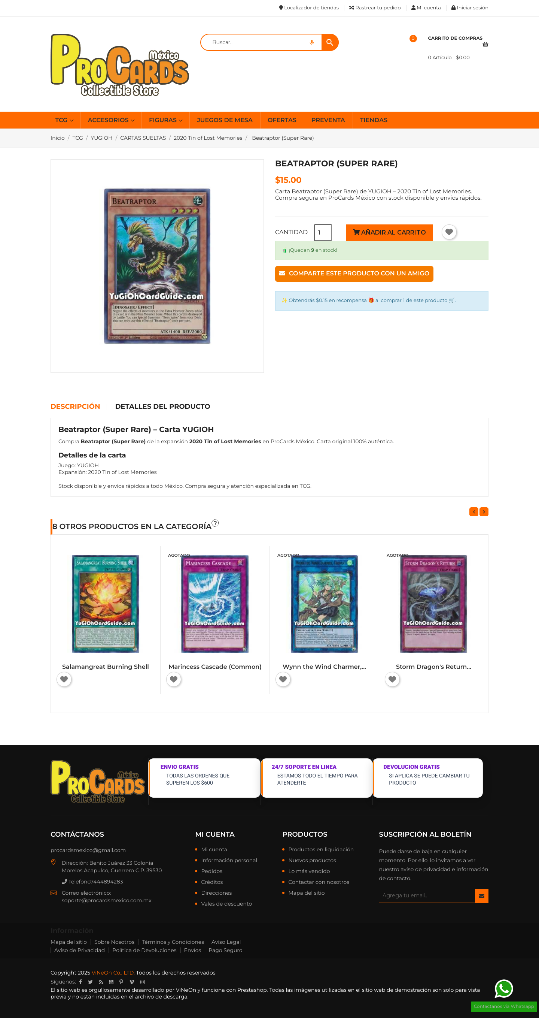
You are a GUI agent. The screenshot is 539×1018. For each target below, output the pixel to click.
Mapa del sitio (306, 893)
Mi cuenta (214, 834)
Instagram (142, 982)
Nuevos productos (312, 861)
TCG (62, 120)
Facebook (80, 982)
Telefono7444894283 (92, 881)
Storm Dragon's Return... (433, 667)
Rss (101, 982)
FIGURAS (163, 120)
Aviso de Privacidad (79, 950)
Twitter (90, 982)
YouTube (111, 982)
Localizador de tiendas (309, 8)
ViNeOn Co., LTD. (113, 972)
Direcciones (216, 893)
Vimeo (131, 982)
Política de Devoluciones (144, 950)
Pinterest (121, 982)
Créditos (212, 882)
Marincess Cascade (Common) (215, 667)
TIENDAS (374, 120)
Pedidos (211, 871)
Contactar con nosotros (318, 882)
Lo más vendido (309, 871)
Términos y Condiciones (173, 942)
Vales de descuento (226, 904)
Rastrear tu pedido (375, 8)
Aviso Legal (226, 942)
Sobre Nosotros (114, 942)
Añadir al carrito (389, 232)
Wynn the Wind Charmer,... (324, 667)
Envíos (192, 950)
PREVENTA (328, 120)
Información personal (229, 861)
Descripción (75, 407)
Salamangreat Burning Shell (105, 667)
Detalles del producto (162, 407)
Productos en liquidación (321, 850)
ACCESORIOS (109, 120)
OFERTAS (282, 120)
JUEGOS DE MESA (224, 120)
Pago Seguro (225, 950)
